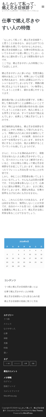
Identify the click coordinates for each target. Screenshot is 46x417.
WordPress (28, 413)
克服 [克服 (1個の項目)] (33, 363)
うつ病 (7, 319)
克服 (6, 343)
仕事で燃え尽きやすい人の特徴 (18, 291)
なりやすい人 (9, 328)
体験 (6, 338)
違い (6, 352)
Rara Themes (38, 410)
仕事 (6, 333)
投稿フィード (9, 386)
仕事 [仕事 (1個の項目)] (25, 363)
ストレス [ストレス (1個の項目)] (17, 363)
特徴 (6, 348)
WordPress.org (10, 396)
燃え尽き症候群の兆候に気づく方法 (21, 301)
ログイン (8, 381)
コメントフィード (11, 391)
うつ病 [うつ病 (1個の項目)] (8, 363)
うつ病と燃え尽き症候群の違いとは (21, 286)
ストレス (8, 323)
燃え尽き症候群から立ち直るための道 (22, 296)
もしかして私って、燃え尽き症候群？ (20, 5)
